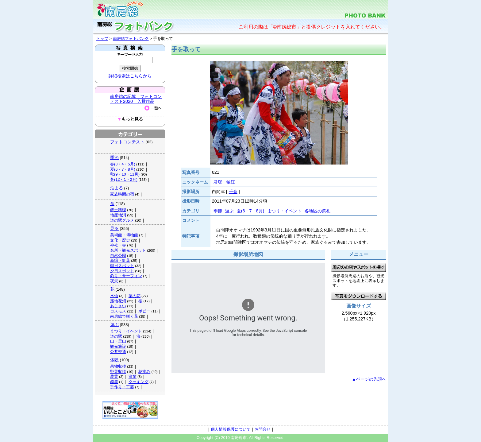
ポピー (144, 311)
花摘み (144, 371)
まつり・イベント (126, 331)
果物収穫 (118, 366)
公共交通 (118, 351)
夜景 (114, 281)
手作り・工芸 (122, 387)
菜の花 (134, 295)
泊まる (116, 187)
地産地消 (118, 215)
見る (114, 228)
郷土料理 (118, 209)
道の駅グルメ (122, 220)
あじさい (118, 306)
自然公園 (118, 255)
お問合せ (263, 429)
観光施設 (118, 346)
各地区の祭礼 (317, 210)
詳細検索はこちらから (130, 75)
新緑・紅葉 (120, 260)
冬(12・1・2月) (123, 179)
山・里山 (118, 341)
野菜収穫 (118, 371)
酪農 (114, 381)
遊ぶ (114, 324)
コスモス (118, 311)
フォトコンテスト (127, 141)
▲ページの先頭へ (369, 379)
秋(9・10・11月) (125, 174)
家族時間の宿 (122, 194)
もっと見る (130, 119)
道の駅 (116, 336)
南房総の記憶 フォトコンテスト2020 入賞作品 (136, 99)
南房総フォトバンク (131, 38)
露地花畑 (118, 301)
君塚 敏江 (224, 182)
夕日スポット (122, 271)
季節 (114, 157)
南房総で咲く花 (124, 316)
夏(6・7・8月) (122, 169)
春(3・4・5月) (122, 164)
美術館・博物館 (124, 235)
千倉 (233, 191)
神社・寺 (118, 245)
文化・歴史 (120, 240)
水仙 (114, 295)
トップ (102, 38)
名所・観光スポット (128, 250)
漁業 (133, 376)
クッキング (138, 381)
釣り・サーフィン (126, 275)
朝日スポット (122, 265)
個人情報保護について (231, 429)
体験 (114, 359)
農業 (114, 376)
